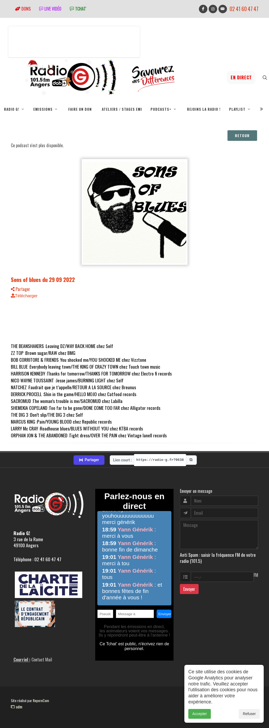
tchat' (78, 9)
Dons (23, 9)
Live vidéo (50, 9)
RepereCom (41, 700)
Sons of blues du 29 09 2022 (43, 279)
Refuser (249, 714)
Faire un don (80, 109)
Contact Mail (41, 659)
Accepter (199, 714)
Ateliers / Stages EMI (122, 109)
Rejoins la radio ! (204, 109)
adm (16, 707)
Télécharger (24, 296)
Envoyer (189, 589)
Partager (20, 289)
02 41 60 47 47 (244, 9)
